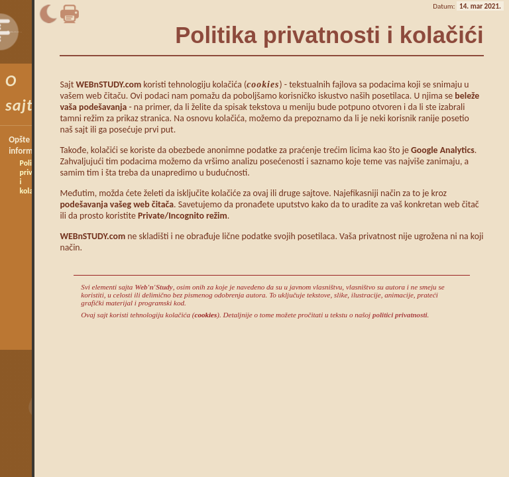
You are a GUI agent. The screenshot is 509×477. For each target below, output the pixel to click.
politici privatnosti (399, 315)
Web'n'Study (154, 287)
